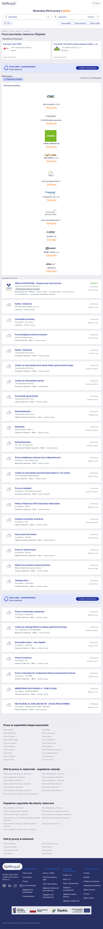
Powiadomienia (28, 896)
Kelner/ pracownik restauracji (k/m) (32, 565)
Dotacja (86, 894)
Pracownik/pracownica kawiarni (31, 334)
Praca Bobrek (8, 760)
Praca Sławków (9, 746)
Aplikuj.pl (5, 31)
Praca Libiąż (46, 736)
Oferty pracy (27, 873)
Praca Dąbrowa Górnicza (51, 750)
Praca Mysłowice (10, 733)
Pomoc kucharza (23, 657)
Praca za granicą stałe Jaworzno (16, 811)
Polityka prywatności (91, 881)
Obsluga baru (21, 580)
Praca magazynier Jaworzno (14, 777)
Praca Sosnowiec (10, 743)
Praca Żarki (7, 753)
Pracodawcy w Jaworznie (9, 278)
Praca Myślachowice (50, 753)
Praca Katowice (9, 844)
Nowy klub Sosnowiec (26, 534)
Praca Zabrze (47, 850)
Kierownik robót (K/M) (12, 44)
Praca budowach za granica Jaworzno (56, 814)
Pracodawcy (27, 877)
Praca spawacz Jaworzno (13, 787)
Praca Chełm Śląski (10, 740)
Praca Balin (46, 730)
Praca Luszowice (48, 733)
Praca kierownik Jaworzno (52, 784)
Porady (25, 881)
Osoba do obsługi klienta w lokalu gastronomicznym (41, 627)
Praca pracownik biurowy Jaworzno (17, 784)
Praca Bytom (8, 853)
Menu (96, 3)
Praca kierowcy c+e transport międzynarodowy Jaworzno (21, 819)
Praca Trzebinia (9, 756)
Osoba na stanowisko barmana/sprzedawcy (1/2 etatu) (42, 473)
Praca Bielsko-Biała (10, 850)
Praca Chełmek (9, 736)
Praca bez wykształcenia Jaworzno (56, 818)
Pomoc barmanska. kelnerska (29, 611)
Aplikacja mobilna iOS (71, 901)
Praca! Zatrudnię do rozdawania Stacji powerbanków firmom (45, 673)
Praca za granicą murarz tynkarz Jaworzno (19, 829)
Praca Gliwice (47, 847)
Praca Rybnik (47, 853)
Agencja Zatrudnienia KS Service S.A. (28, 286)
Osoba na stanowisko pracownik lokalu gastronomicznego (44, 365)
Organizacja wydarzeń (92, 885)
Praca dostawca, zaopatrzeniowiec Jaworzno (21, 794)
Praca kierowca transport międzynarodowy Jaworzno (19, 825)
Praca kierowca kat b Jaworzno (15, 814)
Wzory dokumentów (71, 883)
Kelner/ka (19, 427)
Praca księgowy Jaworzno (52, 808)
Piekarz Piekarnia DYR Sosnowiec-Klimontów (37, 503)
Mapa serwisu (88, 898)
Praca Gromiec (47, 760)
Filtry (7, 23)
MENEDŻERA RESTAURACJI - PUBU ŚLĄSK (36, 688)
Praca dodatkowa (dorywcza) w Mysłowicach (38, 457)
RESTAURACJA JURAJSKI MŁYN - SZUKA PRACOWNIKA (42, 704)
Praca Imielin (8, 730)
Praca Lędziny (47, 746)
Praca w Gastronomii (25, 549)
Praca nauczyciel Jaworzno (52, 777)
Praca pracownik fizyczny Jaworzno (17, 774)
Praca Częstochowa (50, 844)
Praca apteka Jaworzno (51, 824)
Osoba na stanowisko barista (29, 380)
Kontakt (86, 877)
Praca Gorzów (8, 750)
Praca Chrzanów (48, 740)
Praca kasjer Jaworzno (50, 787)
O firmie (86, 873)
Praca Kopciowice (49, 743)
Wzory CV (67, 879)
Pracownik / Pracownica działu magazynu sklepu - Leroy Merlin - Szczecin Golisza (77, 44)
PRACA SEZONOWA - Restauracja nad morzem (38, 283)
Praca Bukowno (48, 756)
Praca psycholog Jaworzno (52, 790)
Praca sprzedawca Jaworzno (53, 780)
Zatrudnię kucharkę (24, 319)
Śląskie (18, 31)
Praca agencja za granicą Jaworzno (55, 811)
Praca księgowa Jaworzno (13, 808)
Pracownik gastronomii (26, 396)
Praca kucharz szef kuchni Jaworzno (17, 790)
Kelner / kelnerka (23, 304)
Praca (12, 31)
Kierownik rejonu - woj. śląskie (30, 642)
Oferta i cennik (48, 873)
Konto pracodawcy (50, 884)
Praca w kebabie (23, 488)
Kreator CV (67, 875)
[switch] (87, 68)
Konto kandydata (29, 885)
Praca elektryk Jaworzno (12, 780)
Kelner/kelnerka (23, 411)
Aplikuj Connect (89, 890)
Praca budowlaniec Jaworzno (53, 774)
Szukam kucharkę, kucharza (29, 519)
